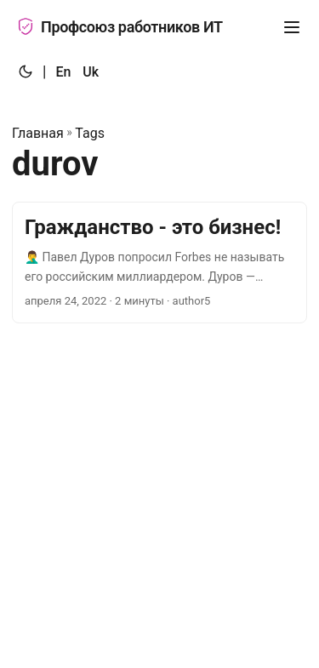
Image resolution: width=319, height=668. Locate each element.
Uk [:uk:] (91, 72)
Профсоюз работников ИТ (120, 27)
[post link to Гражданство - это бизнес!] (159, 263)
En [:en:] (63, 72)
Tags (90, 133)
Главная (38, 133)
